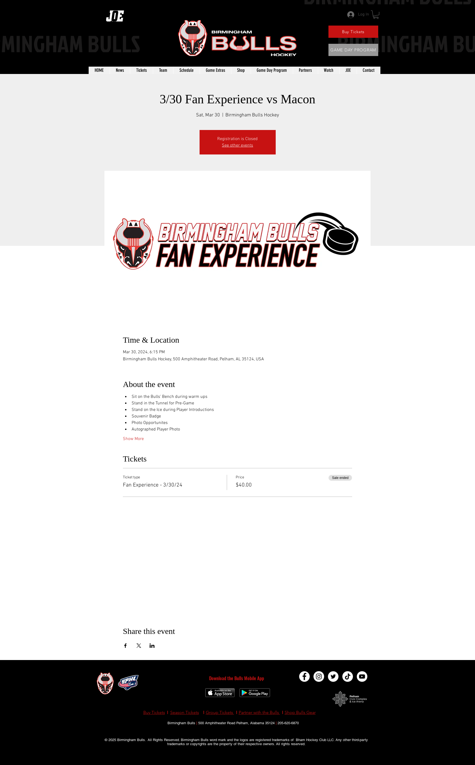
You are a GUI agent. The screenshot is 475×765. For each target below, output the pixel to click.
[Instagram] (318, 676)
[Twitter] (333, 676)
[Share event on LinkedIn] (152, 645)
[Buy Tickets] (353, 32)
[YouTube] (362, 676)
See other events (237, 145)
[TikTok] (347, 676)
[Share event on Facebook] (125, 645)
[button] (376, 14)
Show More (133, 439)
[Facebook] (304, 676)
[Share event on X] (138, 645)
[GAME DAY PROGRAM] (353, 50)
